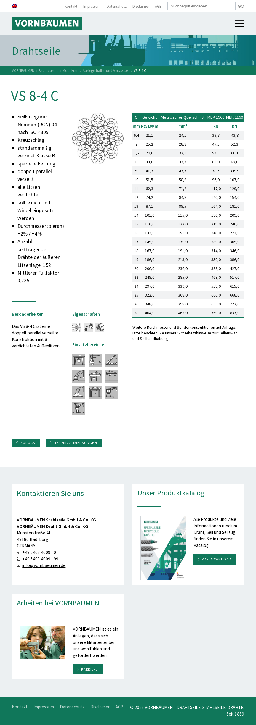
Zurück (25, 442)
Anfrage (228, 327)
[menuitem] (14, 6)
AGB (158, 6)
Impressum (92, 6)
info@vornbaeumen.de (43, 565)
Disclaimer (140, 6)
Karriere (89, 669)
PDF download (216, 559)
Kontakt (71, 6)
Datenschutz (117, 6)
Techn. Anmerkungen (73, 442)
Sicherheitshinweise (194, 333)
